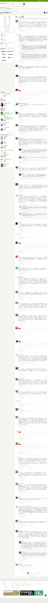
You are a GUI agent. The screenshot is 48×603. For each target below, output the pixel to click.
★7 (27, 549)
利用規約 (24, 582)
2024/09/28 (30, 349)
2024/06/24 (30, 395)
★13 (24, 309)
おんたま (19, 520)
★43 (24, 146)
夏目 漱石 (5, 137)
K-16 (19, 183)
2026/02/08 (30, 98)
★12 (24, 525)
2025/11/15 (30, 189)
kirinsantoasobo (21, 378)
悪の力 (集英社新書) (6, 122)
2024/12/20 (30, 309)
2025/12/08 (30, 146)
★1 (27, 59)
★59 (27, 178)
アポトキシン (20, 137)
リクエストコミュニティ (29, 585)
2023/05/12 (30, 539)
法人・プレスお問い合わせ (21, 585)
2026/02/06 (30, 107)
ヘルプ (12, 585)
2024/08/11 (30, 373)
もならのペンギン (21, 483)
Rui (19, 302)
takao (19, 400)
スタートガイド (20, 582)
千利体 (19, 497)
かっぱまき (20, 354)
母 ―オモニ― (5, 107)
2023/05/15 (30, 525)
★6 (27, 210)
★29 (24, 539)
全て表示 (17, 18)
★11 (24, 515)
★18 (24, 228)
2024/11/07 (30, 335)
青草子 (19, 20)
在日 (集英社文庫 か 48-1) (7, 103)
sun (19, 340)
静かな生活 (20, 563)
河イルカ (19, 430)
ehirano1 (19, 166)
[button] (24, 4)
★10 (24, 84)
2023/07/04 (30, 515)
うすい (19, 233)
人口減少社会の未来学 (7, 112)
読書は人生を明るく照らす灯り (23, 103)
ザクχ (19, 89)
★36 (24, 425)
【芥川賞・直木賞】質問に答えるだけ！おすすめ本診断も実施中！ (9, 10)
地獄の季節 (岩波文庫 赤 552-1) (8, 159)
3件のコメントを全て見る (22, 559)
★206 (24, 171)
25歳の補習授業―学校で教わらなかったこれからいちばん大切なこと (8, 118)
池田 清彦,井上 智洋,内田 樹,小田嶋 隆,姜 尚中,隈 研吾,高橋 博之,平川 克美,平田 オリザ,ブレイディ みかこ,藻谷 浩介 (8, 114)
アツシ (19, 471)
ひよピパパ (20, 291)
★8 (27, 217)
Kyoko (19, 408)
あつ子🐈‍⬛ (19, 222)
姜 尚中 (3, 8)
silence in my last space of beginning (24, 506)
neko (19, 112)
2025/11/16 (30, 171)
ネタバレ (21, 18)
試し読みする (7, 30)
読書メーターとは (14, 582)
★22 (24, 385)
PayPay (19, 34)
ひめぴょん (20, 530)
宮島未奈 (5, 164)
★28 (24, 322)
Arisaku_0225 (20, 194)
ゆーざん (19, 416)
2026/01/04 (30, 132)
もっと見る (10, 132)
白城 (19, 367)
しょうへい (20, 65)
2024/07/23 (30, 385)
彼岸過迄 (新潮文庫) (6, 154)
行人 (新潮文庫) (6, 145)
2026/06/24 (30, 29)
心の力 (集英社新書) (6, 127)
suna (19, 327)
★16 (24, 132)
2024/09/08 (30, 362)
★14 (24, 203)
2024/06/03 (30, 403)
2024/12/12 (30, 322)
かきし (19, 267)
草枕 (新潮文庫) (6, 136)
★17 (24, 107)
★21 (24, 501)
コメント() (26, 29)
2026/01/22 (30, 119)
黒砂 (19, 75)
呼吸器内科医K (20, 277)
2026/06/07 (30, 42)
